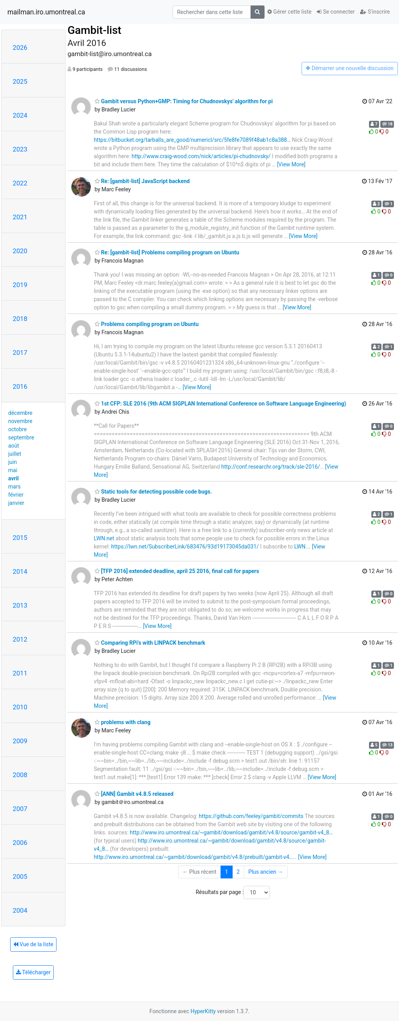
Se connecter (336, 12)
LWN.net (104, 538)
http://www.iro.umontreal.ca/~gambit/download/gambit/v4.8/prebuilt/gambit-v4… (193, 857)
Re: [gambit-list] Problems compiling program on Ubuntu (167, 252)
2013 (20, 605)
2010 (20, 707)
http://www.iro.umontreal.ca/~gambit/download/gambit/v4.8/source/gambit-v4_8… (231, 832)
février (15, 495)
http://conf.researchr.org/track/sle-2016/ (270, 467)
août (13, 446)
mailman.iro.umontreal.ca (46, 12)
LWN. (300, 546)
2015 (20, 537)
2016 (20, 386)
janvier (16, 503)
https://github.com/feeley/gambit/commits (251, 816)
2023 (20, 149)
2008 (20, 775)
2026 (20, 47)
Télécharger (33, 972)
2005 (20, 876)
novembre (20, 421)
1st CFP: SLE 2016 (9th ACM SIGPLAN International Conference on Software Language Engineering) (220, 403)
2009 (20, 741)
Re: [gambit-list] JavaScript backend (142, 181)
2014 (20, 571)
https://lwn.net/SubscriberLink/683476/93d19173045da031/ (185, 546)
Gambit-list (94, 30)
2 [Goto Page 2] (238, 872)
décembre (20, 413)
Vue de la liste (33, 944)
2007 (20, 809)
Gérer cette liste (289, 12)
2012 (20, 639)
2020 (20, 251)
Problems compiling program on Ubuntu (147, 324)
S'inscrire (375, 12)
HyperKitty (203, 1011)
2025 (20, 81)
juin (12, 462)
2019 (20, 285)
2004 (20, 910)
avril (13, 478)
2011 (20, 673)
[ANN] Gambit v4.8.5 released (134, 794)
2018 (20, 319)
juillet (14, 454)
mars (14, 486)
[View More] (291, 164)
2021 (20, 217)
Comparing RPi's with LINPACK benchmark (150, 643)
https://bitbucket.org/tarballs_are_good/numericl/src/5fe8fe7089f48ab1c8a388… (192, 140)
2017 (20, 352)
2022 (20, 183)
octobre (17, 429)
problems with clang (123, 722)
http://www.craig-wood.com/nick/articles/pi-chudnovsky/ (201, 156)
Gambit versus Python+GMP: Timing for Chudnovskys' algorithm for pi (184, 101)
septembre (21, 437)
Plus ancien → (265, 872)
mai (12, 470)
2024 (20, 115)
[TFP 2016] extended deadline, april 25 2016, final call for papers (177, 571)
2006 (20, 842)
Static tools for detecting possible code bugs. (153, 491)
